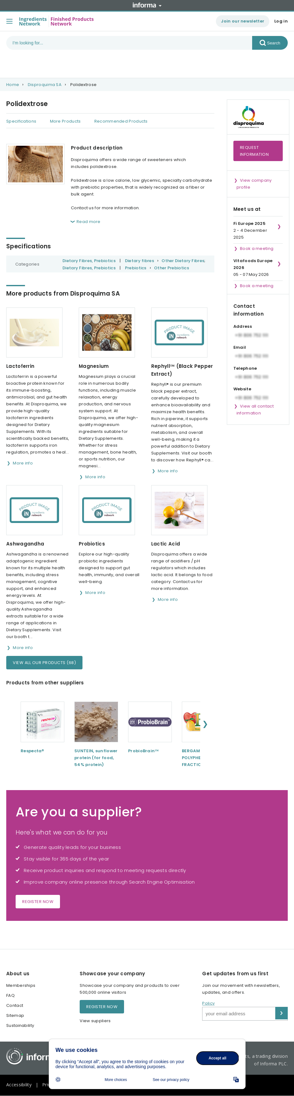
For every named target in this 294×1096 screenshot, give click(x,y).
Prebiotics (136, 268)
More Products (65, 121)
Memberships (20, 985)
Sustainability (20, 1025)
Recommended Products (121, 121)
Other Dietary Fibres (183, 261)
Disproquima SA (45, 85)
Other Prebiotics (171, 268)
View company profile (254, 183)
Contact (14, 1005)
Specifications (21, 121)
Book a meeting (256, 248)
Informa (147, 5)
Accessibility (19, 1085)
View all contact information (255, 409)
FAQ (10, 995)
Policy (208, 1003)
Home (12, 85)
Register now (37, 902)
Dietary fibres (139, 261)
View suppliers (95, 1021)
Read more (89, 222)
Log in (281, 21)
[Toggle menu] (9, 21)
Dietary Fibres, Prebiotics (89, 261)
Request (254, 151)
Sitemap (15, 1015)
